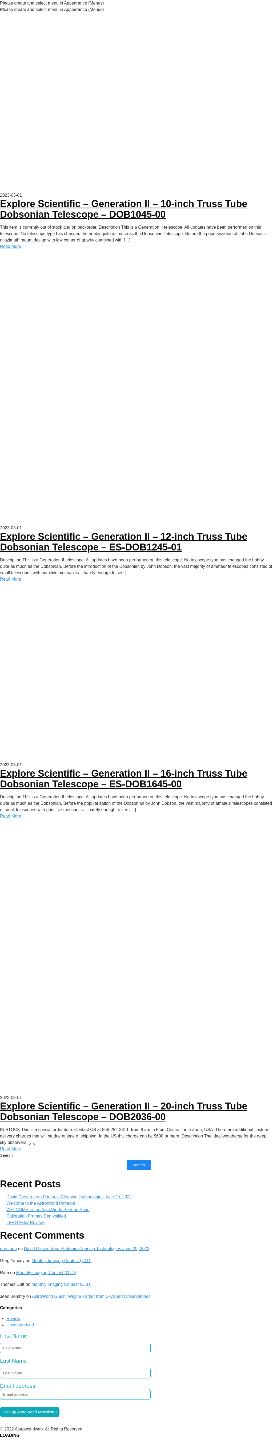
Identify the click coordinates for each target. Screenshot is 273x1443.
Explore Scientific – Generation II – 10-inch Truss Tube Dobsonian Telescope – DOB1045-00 (123, 209)
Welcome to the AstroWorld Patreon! (40, 1203)
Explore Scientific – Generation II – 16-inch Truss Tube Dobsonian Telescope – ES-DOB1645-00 (123, 779)
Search (6, 1155)
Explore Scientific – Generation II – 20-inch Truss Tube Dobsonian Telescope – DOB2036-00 (123, 1111)
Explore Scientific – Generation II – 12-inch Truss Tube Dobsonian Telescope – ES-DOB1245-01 (123, 542)
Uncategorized (20, 1325)
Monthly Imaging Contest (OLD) (62, 1260)
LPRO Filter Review (25, 1222)
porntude (8, 1248)
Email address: (75, 1391)
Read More (10, 246)
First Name (13, 1336)
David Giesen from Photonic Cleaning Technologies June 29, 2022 (69, 1197)
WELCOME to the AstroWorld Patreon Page (48, 1209)
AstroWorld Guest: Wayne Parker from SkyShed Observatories (91, 1296)
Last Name (13, 1361)
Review (13, 1318)
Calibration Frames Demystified (36, 1216)
